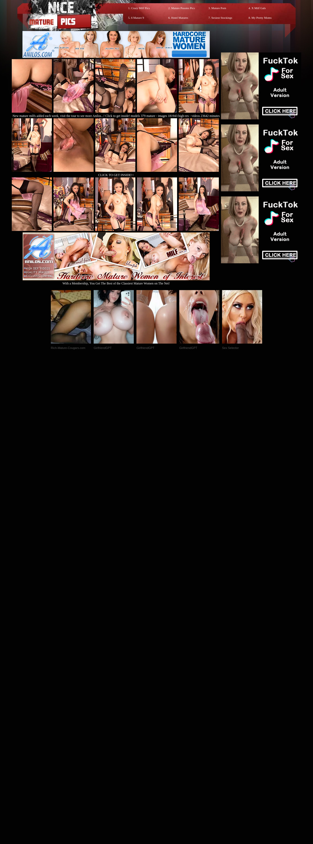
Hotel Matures (179, 17)
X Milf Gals (258, 8)
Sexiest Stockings (221, 17)
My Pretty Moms (261, 17)
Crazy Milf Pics (140, 8)
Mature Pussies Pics (183, 8)
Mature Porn (218, 8)
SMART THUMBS (166, 732)
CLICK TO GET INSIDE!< (116, 175)
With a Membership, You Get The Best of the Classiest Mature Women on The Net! (116, 281)
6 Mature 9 (137, 17)
